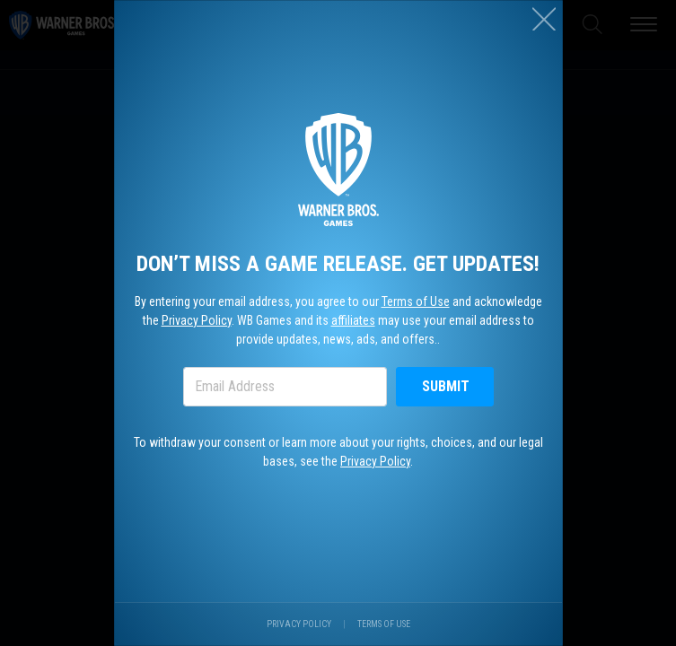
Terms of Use (416, 301)
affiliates (353, 320)
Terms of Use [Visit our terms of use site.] (383, 624)
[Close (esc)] (544, 19)
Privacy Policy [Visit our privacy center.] (299, 624)
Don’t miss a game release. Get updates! (338, 264)
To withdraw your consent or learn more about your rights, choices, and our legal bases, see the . (338, 451)
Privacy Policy (197, 320)
